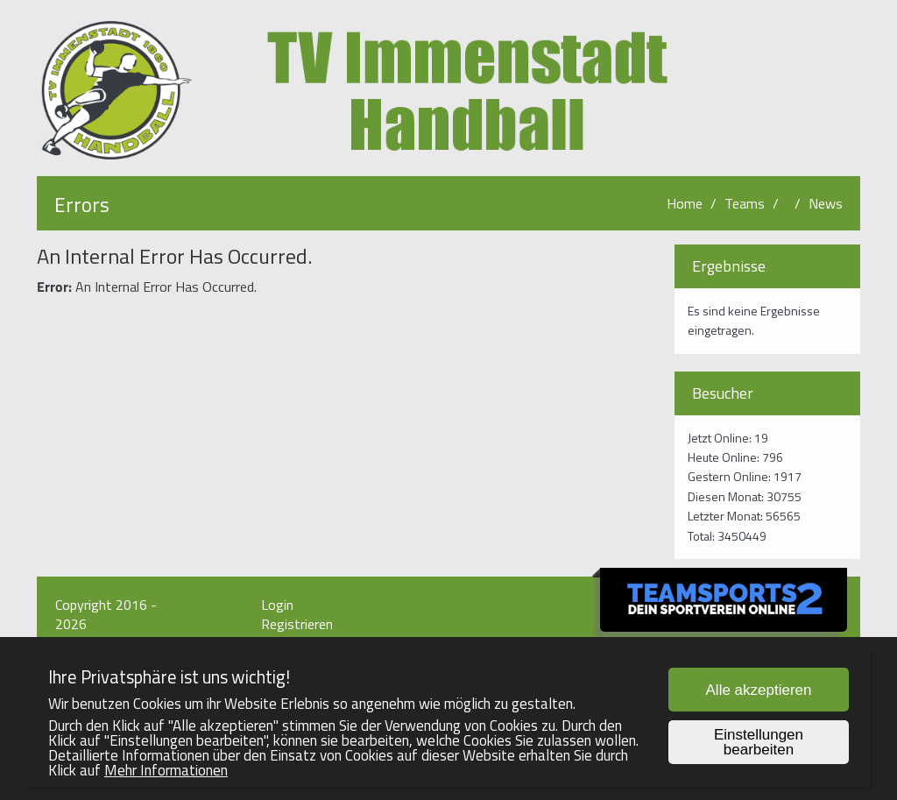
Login (277, 604)
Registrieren (297, 623)
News (826, 203)
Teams (744, 203)
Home (685, 203)
